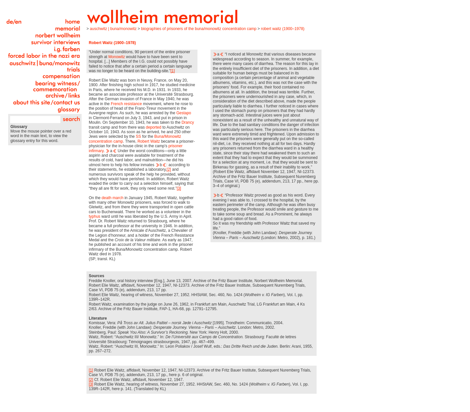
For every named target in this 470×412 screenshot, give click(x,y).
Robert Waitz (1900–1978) (282, 28)
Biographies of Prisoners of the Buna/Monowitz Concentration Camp (199, 28)
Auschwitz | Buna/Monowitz (113, 28)
